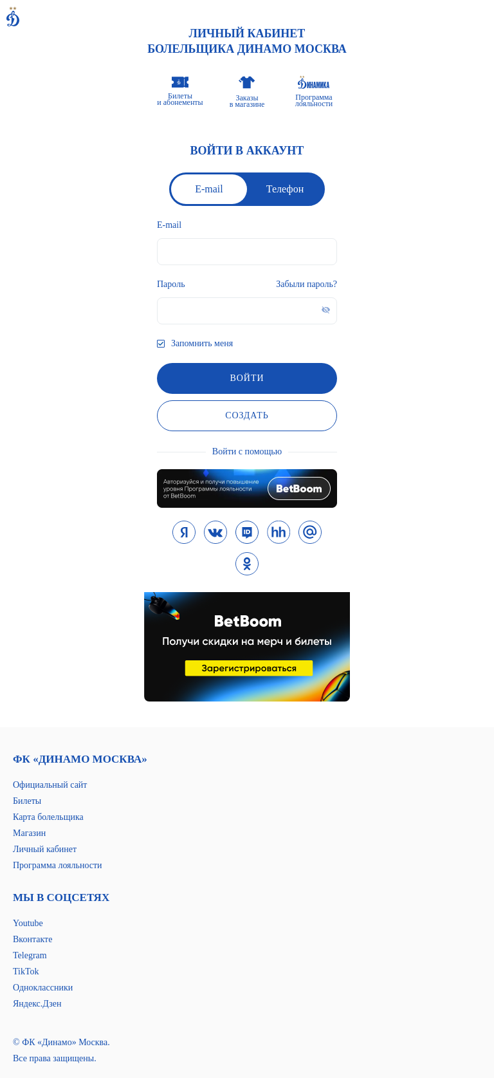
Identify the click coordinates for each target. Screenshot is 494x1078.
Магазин (29, 833)
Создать (247, 415)
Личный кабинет (45, 849)
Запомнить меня (202, 343)
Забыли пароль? (306, 284)
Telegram (30, 955)
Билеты (27, 801)
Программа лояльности (57, 865)
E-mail (209, 188)
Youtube (28, 923)
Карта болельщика (48, 817)
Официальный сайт (50, 785)
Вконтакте (32, 939)
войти (247, 378)
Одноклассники (43, 987)
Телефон (285, 188)
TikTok (26, 971)
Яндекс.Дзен (37, 1003)
